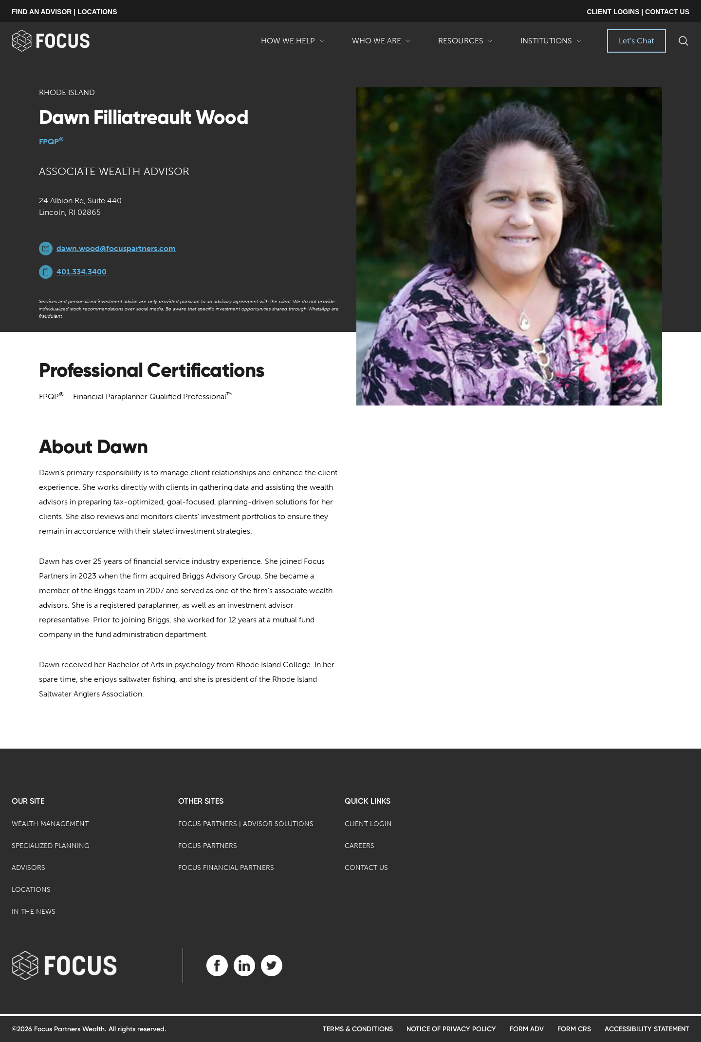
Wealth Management (50, 824)
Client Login (368, 824)
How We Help (293, 44)
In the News (33, 911)
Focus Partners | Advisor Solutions (246, 824)
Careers (359, 846)
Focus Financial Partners (226, 868)
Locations (31, 890)
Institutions (551, 44)
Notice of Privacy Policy (451, 1029)
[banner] (66, 40)
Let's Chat (636, 40)
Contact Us (366, 868)
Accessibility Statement (647, 1029)
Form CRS (574, 1029)
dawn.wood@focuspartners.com (116, 248)
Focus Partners (207, 846)
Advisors (28, 868)
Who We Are (381, 44)
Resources (465, 44)
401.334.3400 (81, 271)
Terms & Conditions (358, 1029)
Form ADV (527, 1029)
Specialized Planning (51, 846)
